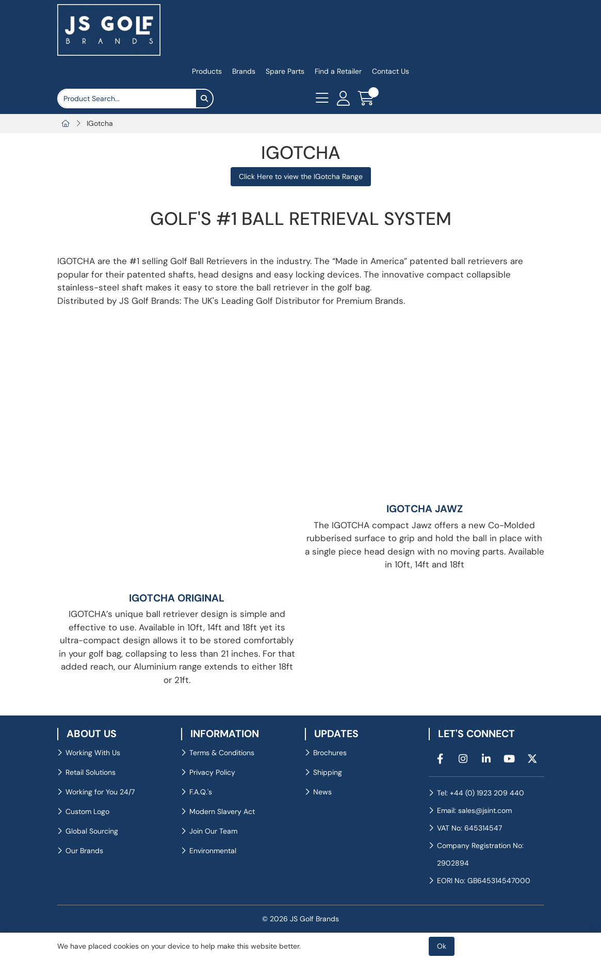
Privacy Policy (212, 772)
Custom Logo (87, 811)
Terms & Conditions (221, 752)
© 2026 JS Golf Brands (300, 918)
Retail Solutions (91, 772)
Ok (441, 946)
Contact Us (390, 71)
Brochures (330, 752)
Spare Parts (285, 71)
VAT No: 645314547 (469, 828)
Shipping (327, 772)
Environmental (212, 850)
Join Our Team (213, 831)
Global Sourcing (92, 831)
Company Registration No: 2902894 (480, 854)
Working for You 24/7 (100, 791)
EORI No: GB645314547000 (483, 880)
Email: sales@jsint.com (474, 810)
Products (207, 71)
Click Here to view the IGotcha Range (301, 176)
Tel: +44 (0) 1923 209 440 (480, 793)
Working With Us (93, 752)
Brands (243, 71)
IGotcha (100, 123)
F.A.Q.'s (200, 791)
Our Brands (84, 850)
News (322, 791)
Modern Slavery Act (222, 811)
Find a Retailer (338, 71)
